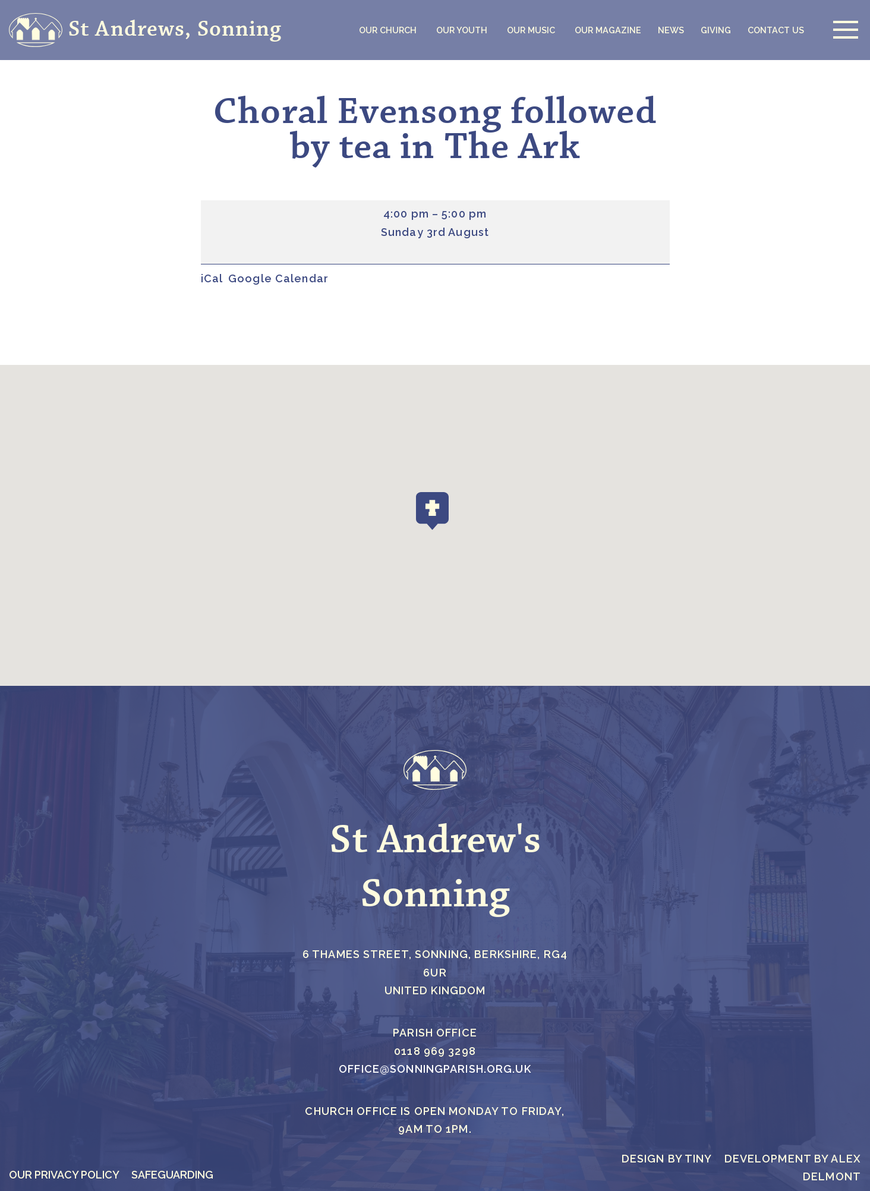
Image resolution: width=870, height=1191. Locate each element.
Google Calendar (278, 278)
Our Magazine (608, 30)
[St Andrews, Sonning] (145, 30)
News (671, 30)
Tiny (699, 1158)
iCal (212, 278)
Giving (716, 30)
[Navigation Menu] (842, 30)
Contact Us (776, 30)
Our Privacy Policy (64, 1174)
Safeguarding (172, 1174)
